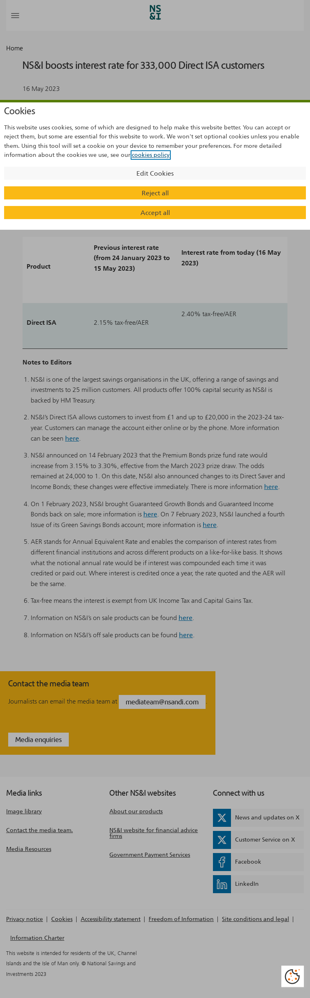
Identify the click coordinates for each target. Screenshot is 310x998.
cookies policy (151, 155)
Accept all (155, 213)
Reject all (155, 193)
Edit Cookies (155, 173)
